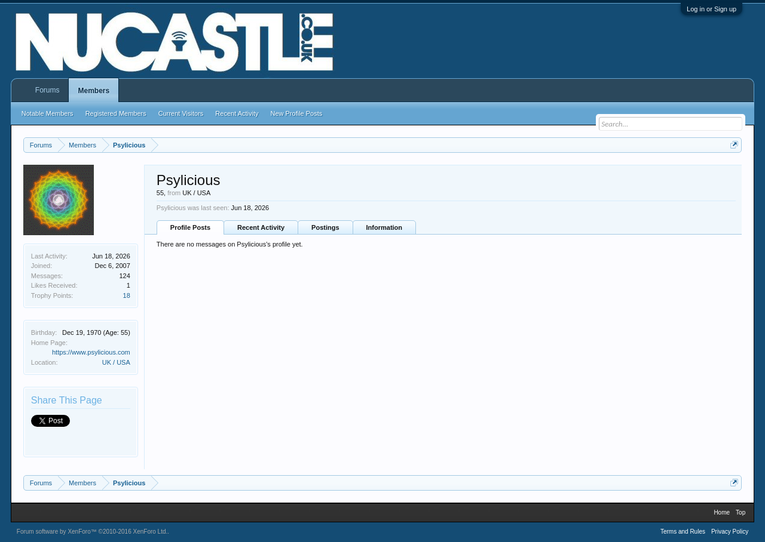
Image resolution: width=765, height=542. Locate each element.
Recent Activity (260, 227)
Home (722, 512)
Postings (325, 227)
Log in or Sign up (711, 9)
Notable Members (48, 113)
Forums (47, 90)
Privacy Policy (729, 531)
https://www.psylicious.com (91, 352)
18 (126, 295)
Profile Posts (190, 227)
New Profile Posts (296, 113)
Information (384, 227)
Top (740, 512)
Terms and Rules (682, 531)
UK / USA (116, 362)
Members (93, 91)
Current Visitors (181, 113)
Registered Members (115, 113)
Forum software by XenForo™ (92, 531)
